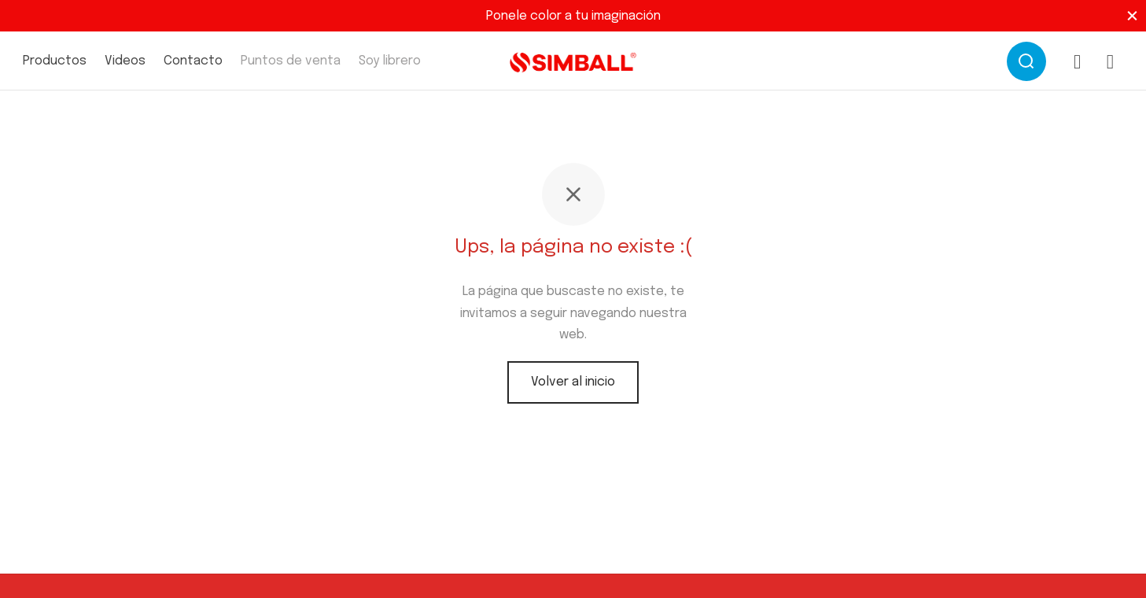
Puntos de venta (291, 61)
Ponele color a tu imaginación (573, 16)
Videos (125, 61)
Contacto (193, 61)
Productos (55, 61)
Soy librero (390, 61)
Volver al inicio (573, 382)
